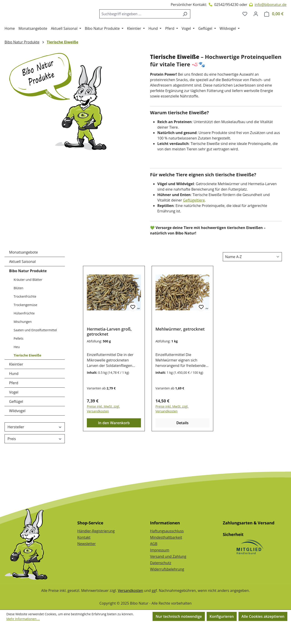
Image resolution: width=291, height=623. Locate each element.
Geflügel (16, 419)
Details (182, 441)
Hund (13, 391)
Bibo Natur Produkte (28, 289)
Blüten (18, 306)
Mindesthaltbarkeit (166, 537)
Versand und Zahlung (168, 556)
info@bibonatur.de (270, 4)
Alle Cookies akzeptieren (262, 616)
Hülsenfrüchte (24, 331)
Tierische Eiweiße (27, 373)
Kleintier (16, 382)
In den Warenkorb (114, 441)
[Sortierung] (252, 275)
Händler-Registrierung (96, 530)
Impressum (159, 550)
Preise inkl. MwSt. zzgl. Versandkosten (103, 427)
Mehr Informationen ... (23, 619)
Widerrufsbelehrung (167, 569)
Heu (17, 365)
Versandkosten (130, 590)
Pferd (13, 401)
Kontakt (83, 537)
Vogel (13, 410)
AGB (153, 543)
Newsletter (86, 543)
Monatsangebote (23, 270)
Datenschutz (160, 562)
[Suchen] (188, 22)
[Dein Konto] (255, 22)
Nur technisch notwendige (179, 616)
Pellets (18, 357)
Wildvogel (17, 429)
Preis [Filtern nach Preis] (35, 457)
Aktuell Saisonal (22, 279)
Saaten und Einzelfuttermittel (35, 348)
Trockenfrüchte (25, 315)
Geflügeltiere (194, 218)
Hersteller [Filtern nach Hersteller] (35, 445)
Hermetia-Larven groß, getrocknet (109, 350)
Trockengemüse (25, 323)
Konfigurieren (222, 616)
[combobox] (143, 22)
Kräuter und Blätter (28, 298)
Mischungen (23, 340)
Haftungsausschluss (167, 530)
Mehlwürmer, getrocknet (180, 347)
